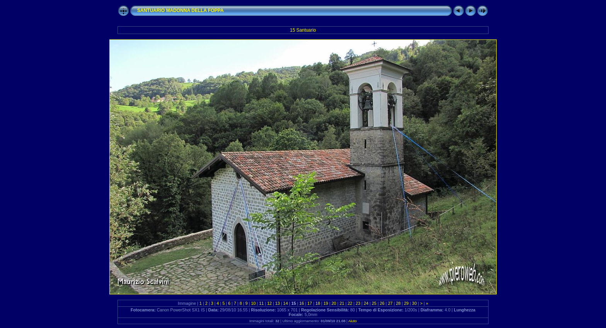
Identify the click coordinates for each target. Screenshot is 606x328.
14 (285, 303)
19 (325, 303)
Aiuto (352, 321)
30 (414, 303)
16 (301, 303)
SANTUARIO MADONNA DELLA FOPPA (180, 10)
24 (366, 303)
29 (406, 303)
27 (390, 303)
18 (317, 303)
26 (382, 303)
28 (398, 303)
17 (309, 303)
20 (333, 303)
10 (253, 303)
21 (342, 303)
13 (277, 303)
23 (357, 303)
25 (374, 303)
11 (261, 303)
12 (269, 303)
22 (350, 303)
